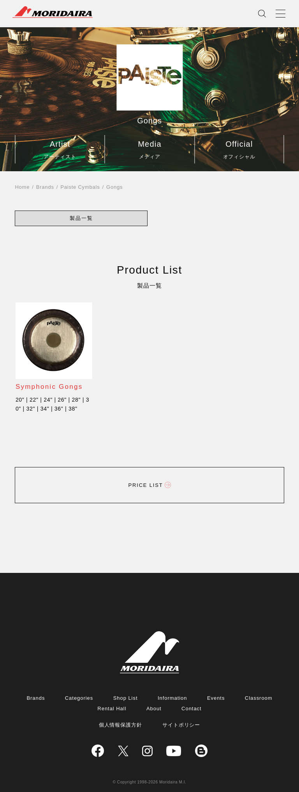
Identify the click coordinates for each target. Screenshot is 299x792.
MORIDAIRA (52, 12)
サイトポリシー (181, 725)
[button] (81, 218)
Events (216, 698)
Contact (191, 708)
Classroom (259, 698)
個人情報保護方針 (120, 725)
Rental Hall (111, 708)
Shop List (125, 698)
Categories (79, 698)
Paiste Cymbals (80, 187)
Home (22, 187)
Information (172, 698)
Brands (45, 187)
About (154, 708)
